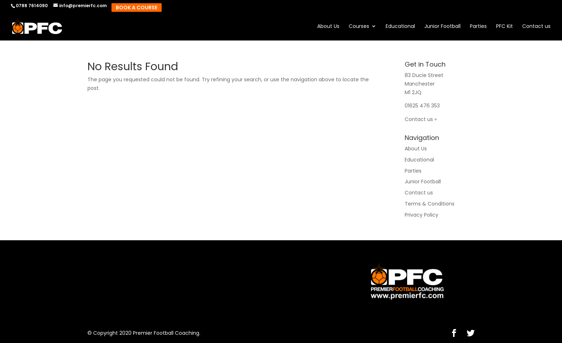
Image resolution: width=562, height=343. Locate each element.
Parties (478, 27)
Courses (359, 27)
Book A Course (136, 7)
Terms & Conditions (429, 203)
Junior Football (442, 27)
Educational (400, 27)
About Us (328, 27)
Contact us (536, 27)
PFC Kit (504, 27)
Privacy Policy (421, 214)
